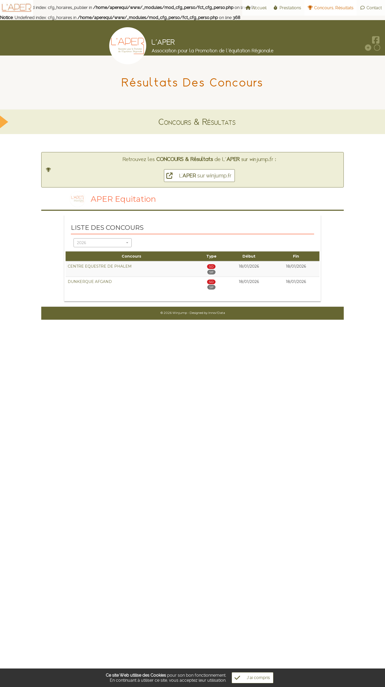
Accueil (256, 7)
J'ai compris (251, 677)
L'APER (163, 42)
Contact (371, 7)
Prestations (287, 7)
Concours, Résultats (331, 7)
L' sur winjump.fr (197, 175)
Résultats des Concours (192, 82)
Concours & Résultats (197, 122)
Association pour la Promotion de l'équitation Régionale (212, 50)
